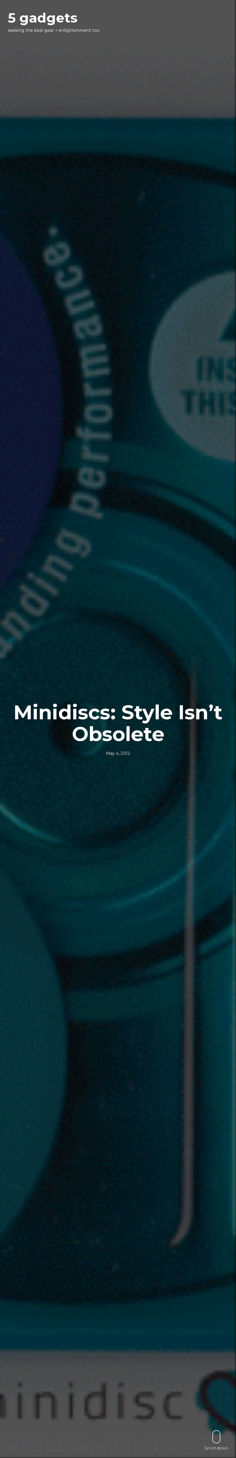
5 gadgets (42, 18)
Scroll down (216, 1440)
